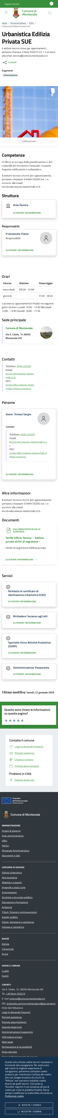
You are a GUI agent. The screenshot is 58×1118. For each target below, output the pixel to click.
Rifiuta (29, 1105)
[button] (12, 4)
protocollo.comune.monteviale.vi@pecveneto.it (31, 1003)
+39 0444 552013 (15, 994)
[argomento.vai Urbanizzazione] (10, 75)
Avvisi (5, 954)
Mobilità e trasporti (12, 882)
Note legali (7, 1042)
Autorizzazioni (9, 892)
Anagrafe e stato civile (13, 887)
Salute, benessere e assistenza (18, 922)
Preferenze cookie (14, 1096)
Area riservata (9, 1052)
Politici (5, 846)
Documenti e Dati (11, 855)
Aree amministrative (13, 836)
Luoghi (5, 971)
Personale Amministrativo (15, 850)
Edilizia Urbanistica (12, 872)
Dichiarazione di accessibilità (17, 1047)
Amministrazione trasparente (17, 1032)
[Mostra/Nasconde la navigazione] (6, 12)
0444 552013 (24, 366)
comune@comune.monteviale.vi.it (27, 998)
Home (4, 23)
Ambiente (7, 907)
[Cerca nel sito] (49, 12)
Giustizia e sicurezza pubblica (17, 897)
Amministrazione (18, 23)
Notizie (5, 944)
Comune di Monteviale (19, 328)
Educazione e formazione (15, 902)
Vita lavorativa (9, 877)
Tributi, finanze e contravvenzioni (19, 912)
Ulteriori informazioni (27, 212)
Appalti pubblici (10, 917)
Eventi (5, 976)
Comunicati (8, 949)
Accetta (29, 1111)
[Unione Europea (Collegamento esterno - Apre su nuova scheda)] (29, 801)
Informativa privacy (12, 1037)
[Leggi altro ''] (22, 559)
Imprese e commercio (13, 927)
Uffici (31, 23)
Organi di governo (11, 831)
